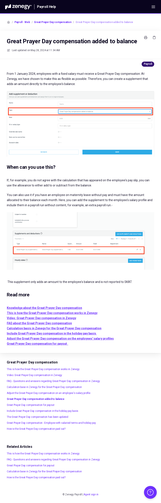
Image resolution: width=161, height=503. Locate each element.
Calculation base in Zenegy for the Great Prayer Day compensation (44, 387)
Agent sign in (91, 494)
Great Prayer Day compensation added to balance (104, 22)
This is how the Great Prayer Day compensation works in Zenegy (43, 369)
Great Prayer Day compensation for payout (30, 405)
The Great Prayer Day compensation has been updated (37, 416)
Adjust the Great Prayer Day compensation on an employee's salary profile (48, 393)
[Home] (18, 7)
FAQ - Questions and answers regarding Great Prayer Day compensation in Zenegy (53, 381)
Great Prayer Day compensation (52, 22)
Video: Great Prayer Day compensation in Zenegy (34, 375)
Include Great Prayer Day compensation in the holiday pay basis (42, 410)
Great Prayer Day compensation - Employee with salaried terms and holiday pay (51, 422)
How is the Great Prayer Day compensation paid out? (36, 428)
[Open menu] (153, 6)
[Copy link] (154, 37)
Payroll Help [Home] (46, 7)
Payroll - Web (22, 22)
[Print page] (145, 37)
